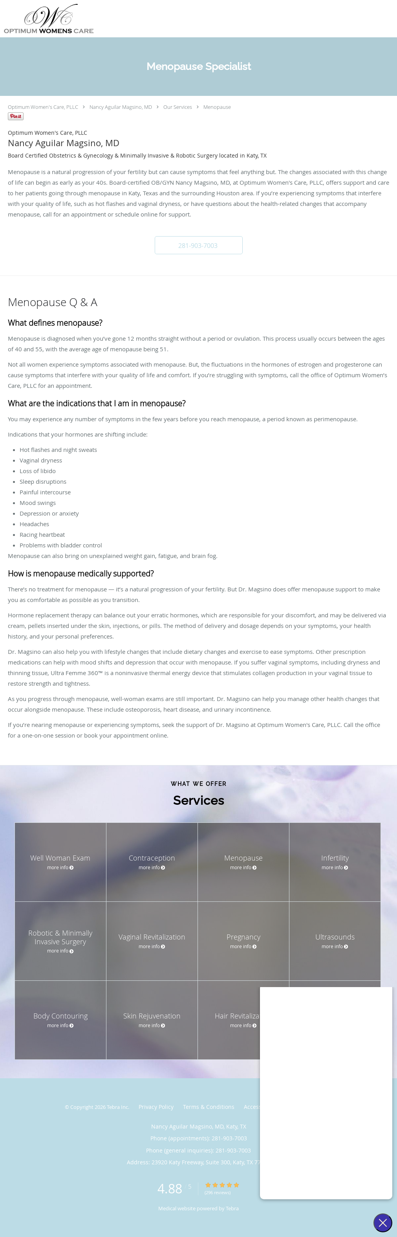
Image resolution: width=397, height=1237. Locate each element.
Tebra (232, 1208)
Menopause (217, 106)
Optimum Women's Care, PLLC (43, 106)
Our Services (177, 106)
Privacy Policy (156, 1106)
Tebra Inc (117, 1106)
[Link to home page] (46, 18)
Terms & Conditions (208, 1106)
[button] (199, 245)
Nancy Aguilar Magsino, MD (121, 106)
